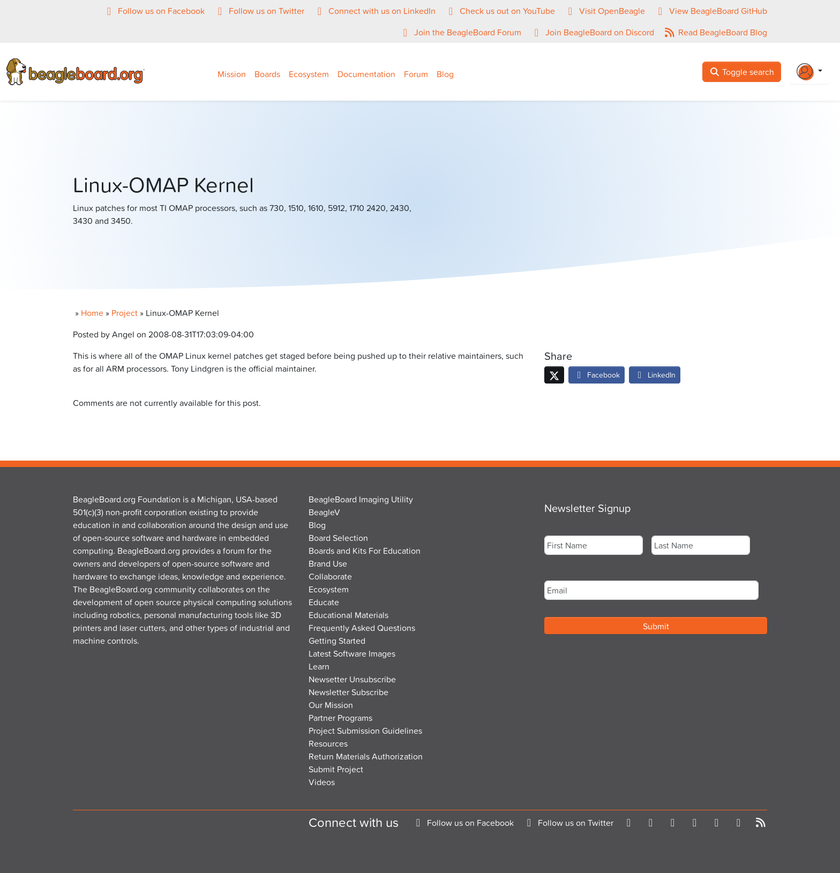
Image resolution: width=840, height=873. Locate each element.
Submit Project (336, 769)
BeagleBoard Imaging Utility (361, 499)
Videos (322, 782)
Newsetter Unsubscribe (352, 679)
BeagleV (324, 512)
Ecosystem (309, 74)
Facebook (596, 375)
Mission (232, 74)
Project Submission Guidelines (365, 730)
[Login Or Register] (809, 71)
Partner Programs (340, 718)
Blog (445, 74)
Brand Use (328, 563)
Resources (328, 743)
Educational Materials (348, 615)
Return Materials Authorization (366, 756)
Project (124, 313)
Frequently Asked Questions (362, 628)
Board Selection (338, 538)
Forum (416, 74)
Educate (324, 602)
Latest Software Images (352, 653)
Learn (319, 666)
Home (92, 313)
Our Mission (331, 705)
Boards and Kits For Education (365, 550)
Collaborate (330, 576)
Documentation (366, 74)
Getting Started (337, 640)
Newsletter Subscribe (348, 692)
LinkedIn (655, 375)
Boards (267, 74)
